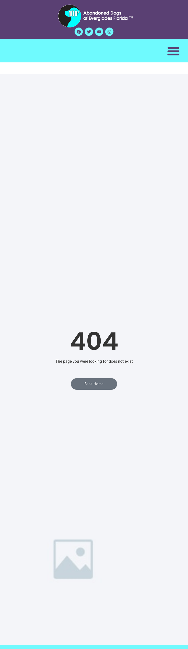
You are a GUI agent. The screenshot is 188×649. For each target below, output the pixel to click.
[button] (173, 51)
